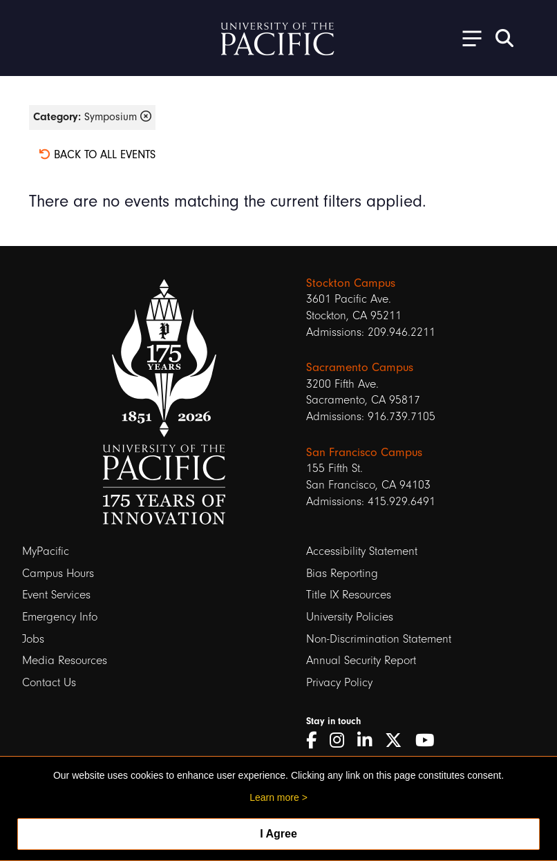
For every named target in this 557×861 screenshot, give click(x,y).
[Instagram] (342, 741)
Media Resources (64, 660)
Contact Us (49, 682)
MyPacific (45, 551)
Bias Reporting (342, 573)
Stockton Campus (350, 283)
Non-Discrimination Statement (378, 638)
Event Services (56, 594)
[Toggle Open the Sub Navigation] (467, 37)
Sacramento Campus (359, 367)
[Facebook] (316, 741)
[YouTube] (429, 741)
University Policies (349, 616)
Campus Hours (58, 573)
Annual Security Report (361, 660)
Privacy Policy (339, 682)
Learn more (274, 797)
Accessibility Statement (361, 551)
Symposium (92, 117)
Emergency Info (59, 616)
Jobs (33, 638)
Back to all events (97, 154)
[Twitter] (398, 741)
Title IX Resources (348, 594)
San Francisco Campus (364, 452)
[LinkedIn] (369, 741)
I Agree (278, 834)
